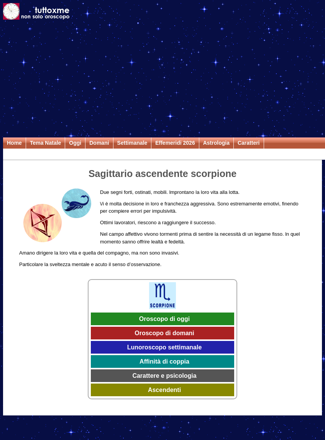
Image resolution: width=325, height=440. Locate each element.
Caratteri (249, 143)
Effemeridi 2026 (175, 143)
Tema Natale (45, 143)
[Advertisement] (163, 80)
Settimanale (132, 143)
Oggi (75, 143)
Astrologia (216, 143)
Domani (99, 143)
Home (14, 143)
